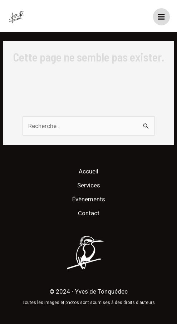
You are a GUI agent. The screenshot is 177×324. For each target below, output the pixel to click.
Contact (88, 213)
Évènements (88, 199)
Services (88, 185)
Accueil (88, 171)
